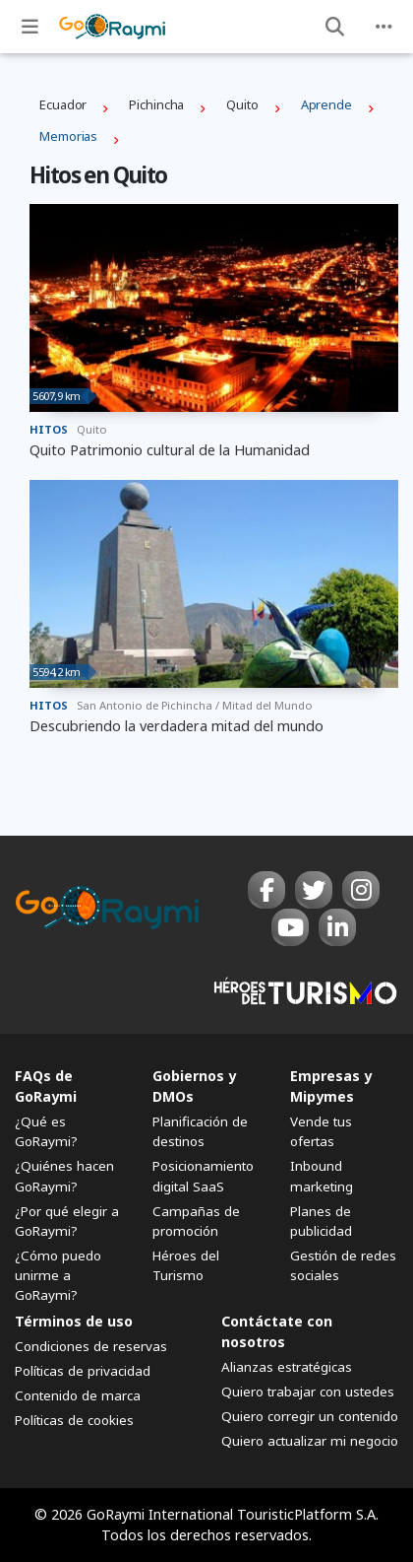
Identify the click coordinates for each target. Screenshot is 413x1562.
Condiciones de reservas (91, 1346)
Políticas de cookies (74, 1420)
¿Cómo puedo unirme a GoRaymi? (58, 1275)
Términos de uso (74, 1321)
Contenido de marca (78, 1395)
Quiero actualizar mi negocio (309, 1441)
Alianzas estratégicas (286, 1367)
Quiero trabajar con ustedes (307, 1391)
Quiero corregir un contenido (309, 1416)
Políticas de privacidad (82, 1371)
